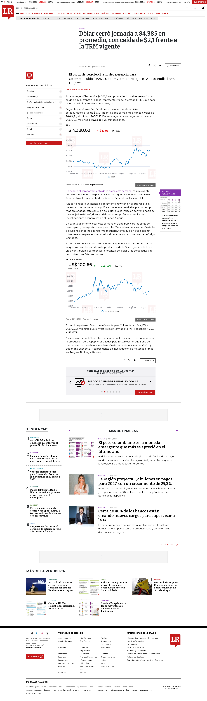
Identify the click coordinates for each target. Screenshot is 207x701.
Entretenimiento (37, 468)
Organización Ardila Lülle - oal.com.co (171, 687)
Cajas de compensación (101, 18)
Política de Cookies (135, 657)
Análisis (104, 638)
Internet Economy (66, 663)
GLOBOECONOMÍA (72, 13)
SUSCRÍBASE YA (145, 392)
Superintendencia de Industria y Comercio (145, 660)
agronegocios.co (56, 687)
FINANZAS (25, 13)
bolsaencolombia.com (123, 687)
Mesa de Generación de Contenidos (142, 638)
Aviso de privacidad (135, 647)
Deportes (34, 437)
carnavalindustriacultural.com (66, 690)
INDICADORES (153, 13)
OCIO (59, 13)
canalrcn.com (87, 690)
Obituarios (84, 663)
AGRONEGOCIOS (91, 13)
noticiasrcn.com (117, 690)
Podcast (61, 666)
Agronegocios (64, 638)
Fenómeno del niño (122, 18)
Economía (105, 647)
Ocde (135, 18)
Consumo (62, 647)
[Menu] (18, 13)
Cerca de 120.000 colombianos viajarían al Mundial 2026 (61, 606)
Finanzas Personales (88, 657)
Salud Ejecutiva (107, 666)
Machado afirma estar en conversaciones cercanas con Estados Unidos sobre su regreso (61, 586)
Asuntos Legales (65, 641)
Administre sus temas (38, 143)
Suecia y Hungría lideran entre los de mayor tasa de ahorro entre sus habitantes (45, 458)
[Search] (187, 8)
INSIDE (165, 13)
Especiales (84, 654)
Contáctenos (132, 644)
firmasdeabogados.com (100, 687)
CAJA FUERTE (138, 13)
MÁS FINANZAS (168, 545)
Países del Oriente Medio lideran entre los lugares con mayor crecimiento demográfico (45, 494)
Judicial (157, 579)
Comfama (85, 18)
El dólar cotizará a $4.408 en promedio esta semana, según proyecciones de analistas (170, 222)
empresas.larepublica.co (76, 687)
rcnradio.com (101, 690)
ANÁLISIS (105, 13)
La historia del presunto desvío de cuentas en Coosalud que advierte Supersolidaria (114, 586)
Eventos (104, 654)
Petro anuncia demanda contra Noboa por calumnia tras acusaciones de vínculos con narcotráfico (45, 512)
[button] (69, 382)
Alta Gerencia (85, 638)
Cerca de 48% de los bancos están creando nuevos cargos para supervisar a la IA (136, 515)
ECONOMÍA (37, 13)
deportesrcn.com (33, 693)
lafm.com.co (131, 690)
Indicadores (63, 660)
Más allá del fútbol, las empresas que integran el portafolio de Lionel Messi (44, 443)
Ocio (103, 663)
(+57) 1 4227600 (33, 647)
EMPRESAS (49, 13)
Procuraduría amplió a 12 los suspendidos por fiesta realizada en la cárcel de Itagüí (166, 586)
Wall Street (48, 18)
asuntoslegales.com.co (36, 687)
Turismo (52, 600)
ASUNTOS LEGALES (120, 13)
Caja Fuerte (85, 641)
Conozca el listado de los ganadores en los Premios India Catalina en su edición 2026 (45, 476)
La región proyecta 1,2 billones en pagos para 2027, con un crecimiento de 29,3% (135, 481)
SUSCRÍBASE (200, 2)
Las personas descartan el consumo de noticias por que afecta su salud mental (45, 529)
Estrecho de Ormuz (64, 18)
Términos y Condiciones (137, 650)
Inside (103, 660)
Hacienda (34, 453)
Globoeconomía (108, 657)
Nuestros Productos (135, 641)
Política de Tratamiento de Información (143, 654)
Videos (83, 673)
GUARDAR (173, 66)
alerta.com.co (146, 690)
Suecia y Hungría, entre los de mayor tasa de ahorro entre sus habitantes (113, 607)
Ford (77, 18)
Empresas (62, 654)
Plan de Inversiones (147, 18)
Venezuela (52, 579)
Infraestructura (86, 660)
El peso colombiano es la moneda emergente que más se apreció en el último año (131, 447)
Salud (32, 523)
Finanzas (62, 657)
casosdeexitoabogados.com (38, 690)
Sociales (61, 673)
